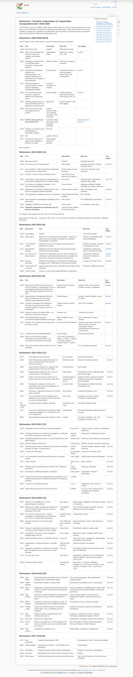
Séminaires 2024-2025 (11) (104, 28)
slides (81, 70)
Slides (81, 52)
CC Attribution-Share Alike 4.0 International (93, 670)
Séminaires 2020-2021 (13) (104, 36)
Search (116, 4)
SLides (110, 179)
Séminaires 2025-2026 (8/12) (104, 26)
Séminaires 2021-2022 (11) (104, 34)
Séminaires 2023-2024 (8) (103, 30)
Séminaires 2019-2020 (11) (104, 38)
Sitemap (114, 7)
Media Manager (106, 7)
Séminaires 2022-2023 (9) (103, 32)
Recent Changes (96, 7)
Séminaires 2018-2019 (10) (104, 40)
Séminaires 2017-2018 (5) (103, 42)
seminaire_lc (25, 13)
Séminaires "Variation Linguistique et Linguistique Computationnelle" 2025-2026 (104, 23)
